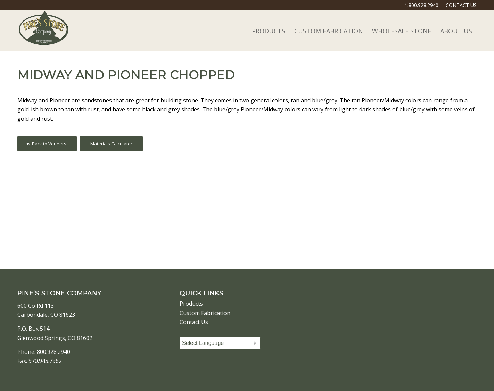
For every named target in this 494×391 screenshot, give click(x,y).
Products (191, 303)
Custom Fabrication (205, 313)
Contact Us (194, 322)
